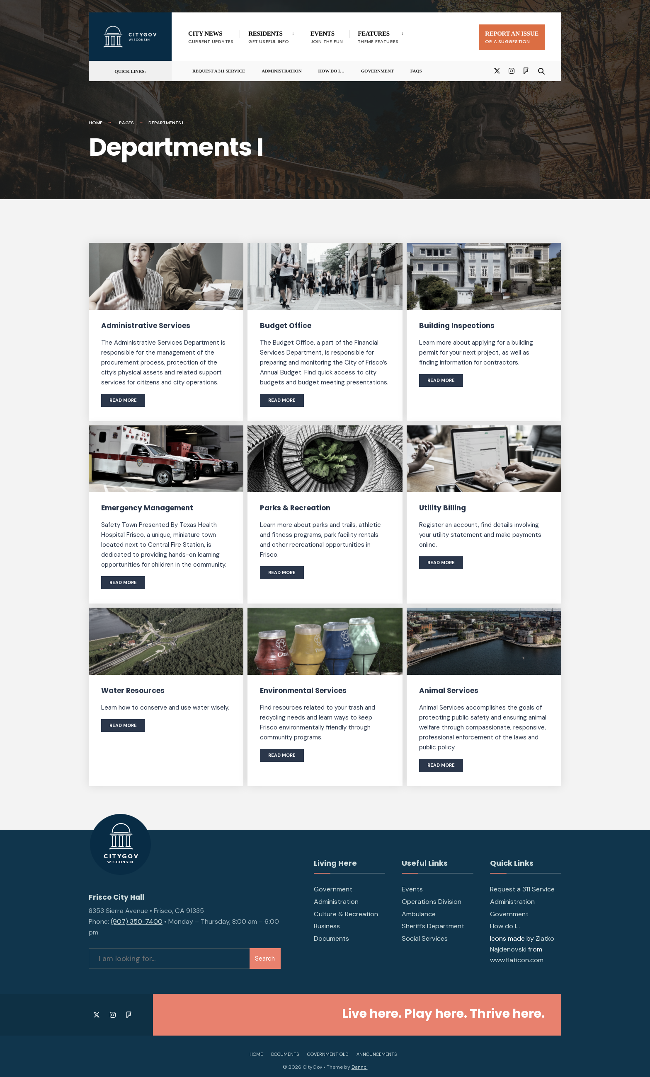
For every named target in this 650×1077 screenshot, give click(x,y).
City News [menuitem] (210, 37)
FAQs (416, 70)
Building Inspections (457, 326)
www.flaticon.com (516, 960)
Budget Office (285, 326)
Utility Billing (442, 508)
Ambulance (419, 914)
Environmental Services (303, 690)
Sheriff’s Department (433, 926)
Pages (126, 122)
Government (377, 70)
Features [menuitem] (378, 37)
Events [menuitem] (326, 37)
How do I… (331, 70)
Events (412, 889)
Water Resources (133, 690)
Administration (281, 70)
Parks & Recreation (295, 508)
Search (265, 958)
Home (95, 122)
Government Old (327, 1054)
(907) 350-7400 (136, 921)
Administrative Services (145, 326)
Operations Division (431, 901)
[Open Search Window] (541, 70)
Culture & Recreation (346, 914)
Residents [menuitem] (268, 37)
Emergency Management (147, 508)
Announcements (377, 1054)
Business (327, 926)
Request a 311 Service (218, 70)
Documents (331, 938)
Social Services (425, 938)
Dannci (360, 1067)
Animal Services (448, 690)
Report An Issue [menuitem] (511, 37)
